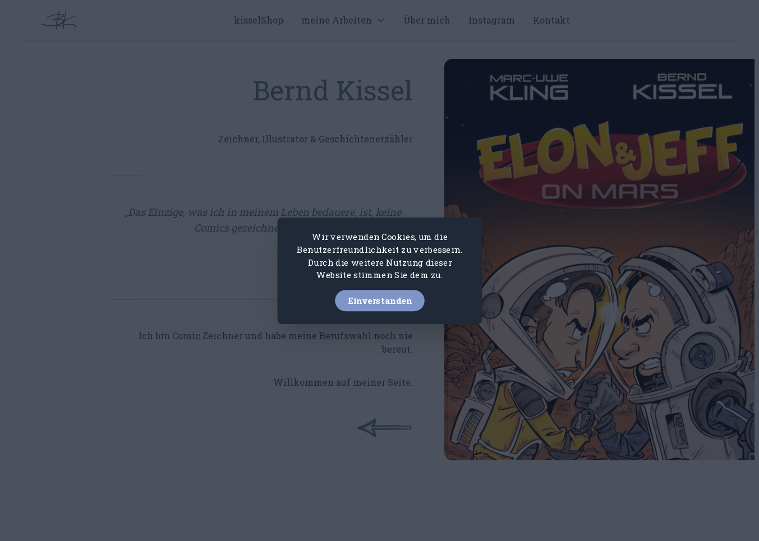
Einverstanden (380, 300)
